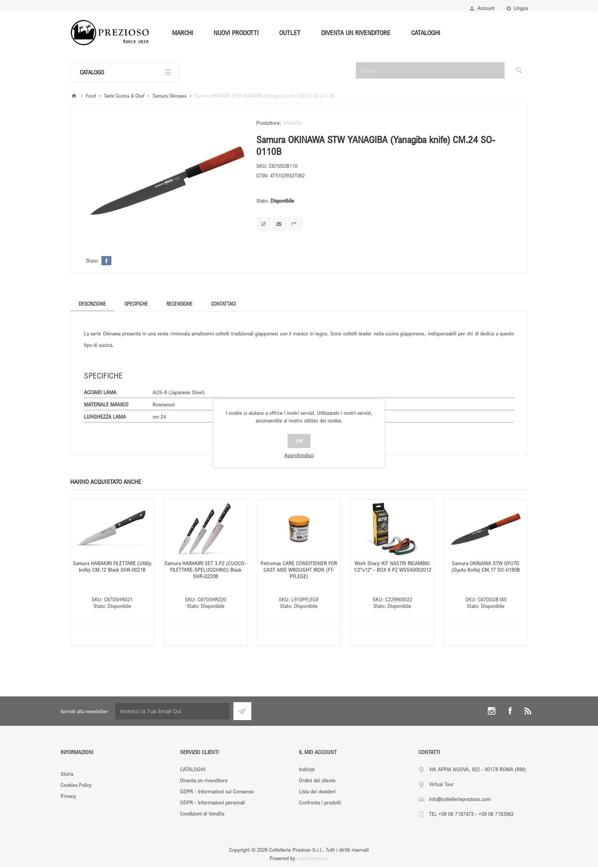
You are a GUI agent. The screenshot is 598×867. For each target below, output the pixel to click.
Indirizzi (307, 769)
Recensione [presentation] (179, 304)
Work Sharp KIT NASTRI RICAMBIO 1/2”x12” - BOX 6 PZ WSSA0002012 (392, 566)
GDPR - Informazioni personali (212, 802)
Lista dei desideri (317, 791)
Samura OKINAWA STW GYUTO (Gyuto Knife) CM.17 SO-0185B (486, 566)
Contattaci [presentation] (223, 304)
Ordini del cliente (317, 780)
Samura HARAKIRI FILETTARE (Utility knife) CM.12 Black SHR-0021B (112, 566)
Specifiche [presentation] (136, 304)
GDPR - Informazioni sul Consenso (217, 791)
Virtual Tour (441, 784)
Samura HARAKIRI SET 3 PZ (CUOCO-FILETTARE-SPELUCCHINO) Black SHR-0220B (205, 569)
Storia (67, 773)
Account (486, 8)
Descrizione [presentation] (92, 304)
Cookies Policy (76, 785)
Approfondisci (299, 455)
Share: (92, 261)
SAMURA (292, 122)
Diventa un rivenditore (204, 780)
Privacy (68, 796)
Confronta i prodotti (320, 802)
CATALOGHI (192, 769)
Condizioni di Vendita (202, 813)
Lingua (521, 8)
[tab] (92, 303)
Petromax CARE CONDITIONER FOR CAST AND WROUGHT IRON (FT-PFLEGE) (298, 569)
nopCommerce (312, 858)
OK (299, 441)
